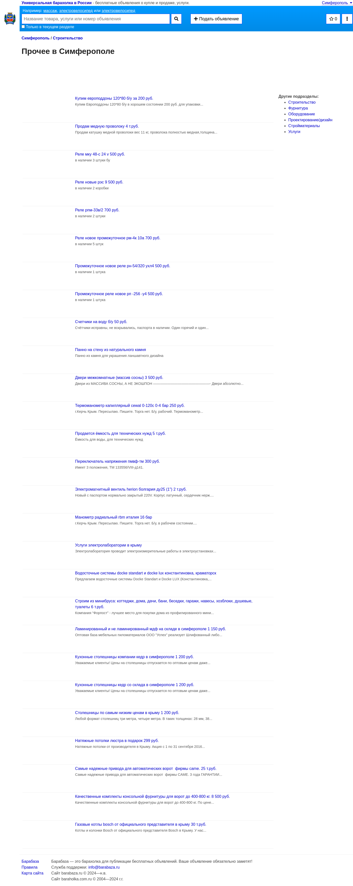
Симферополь (337, 3)
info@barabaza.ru (103, 867)
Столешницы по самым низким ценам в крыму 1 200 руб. (127, 713)
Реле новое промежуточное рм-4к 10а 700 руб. (117, 238)
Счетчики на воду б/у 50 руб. (101, 322)
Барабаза (30, 861)
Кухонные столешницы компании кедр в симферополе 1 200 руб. (134, 657)
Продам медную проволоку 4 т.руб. (107, 126)
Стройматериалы (304, 126)
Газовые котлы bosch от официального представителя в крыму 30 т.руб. (140, 824)
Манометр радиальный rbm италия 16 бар (113, 517)
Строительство (68, 38)
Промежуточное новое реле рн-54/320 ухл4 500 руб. (122, 266)
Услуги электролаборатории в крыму (108, 545)
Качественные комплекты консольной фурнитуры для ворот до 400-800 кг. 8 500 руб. (152, 796)
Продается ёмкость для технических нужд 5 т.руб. (120, 433)
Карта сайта (32, 873)
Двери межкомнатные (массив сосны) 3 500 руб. (119, 378)
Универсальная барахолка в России (57, 3)
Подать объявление (216, 18)
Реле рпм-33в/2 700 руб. (97, 210)
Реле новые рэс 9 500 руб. (99, 182)
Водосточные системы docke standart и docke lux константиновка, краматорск (145, 573)
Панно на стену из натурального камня (110, 350)
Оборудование (301, 114)
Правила (30, 867)
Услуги (294, 132)
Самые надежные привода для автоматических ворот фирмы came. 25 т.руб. (145, 768)
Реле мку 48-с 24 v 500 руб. (100, 154)
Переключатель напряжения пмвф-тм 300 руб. (117, 461)
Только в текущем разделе (48, 27)
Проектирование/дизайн (310, 120)
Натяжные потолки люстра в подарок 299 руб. (117, 741)
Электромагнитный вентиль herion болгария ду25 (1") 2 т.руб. (131, 489)
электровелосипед (76, 11)
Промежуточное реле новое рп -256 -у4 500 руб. (119, 294)
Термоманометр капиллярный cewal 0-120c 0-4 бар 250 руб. (130, 405)
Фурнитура (298, 108)
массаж (50, 11)
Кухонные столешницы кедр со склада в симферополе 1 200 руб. (134, 685)
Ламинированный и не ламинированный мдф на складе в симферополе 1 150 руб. (150, 629)
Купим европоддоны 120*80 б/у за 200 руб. (114, 98)
